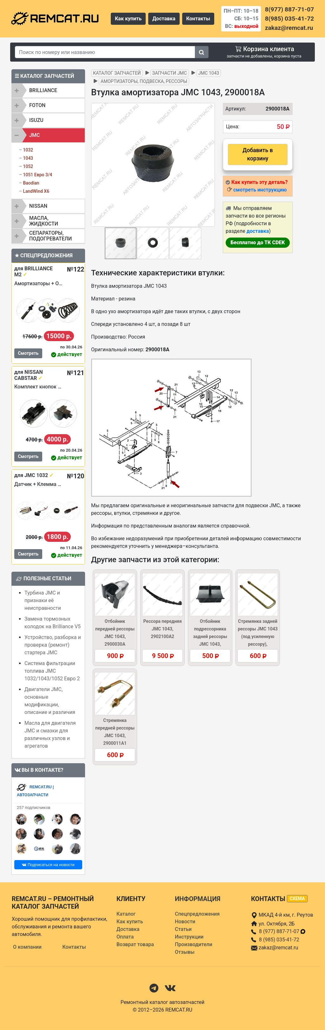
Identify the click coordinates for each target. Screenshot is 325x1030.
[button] (209, 165)
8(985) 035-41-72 (289, 18)
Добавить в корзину (257, 154)
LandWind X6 (36, 191)
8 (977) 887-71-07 (282, 931)
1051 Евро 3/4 (37, 174)
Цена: (232, 127)
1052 (28, 166)
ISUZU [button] (36, 120)
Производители (193, 944)
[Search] (105, 52)
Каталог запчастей (117, 73)
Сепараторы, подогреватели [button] (50, 236)
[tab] (48, 90)
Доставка (164, 19)
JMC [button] (34, 135)
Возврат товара (135, 944)
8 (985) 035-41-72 (279, 940)
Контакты (198, 19)
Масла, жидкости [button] (43, 221)
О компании (27, 947)
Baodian (31, 182)
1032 (28, 149)
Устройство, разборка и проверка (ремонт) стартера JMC (52, 645)
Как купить (128, 19)
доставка (258, 231)
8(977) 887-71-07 (289, 9)
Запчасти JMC (169, 73)
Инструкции (189, 937)
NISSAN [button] (38, 206)
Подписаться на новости (48, 864)
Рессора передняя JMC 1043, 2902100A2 (162, 629)
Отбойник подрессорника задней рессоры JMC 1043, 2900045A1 (210, 636)
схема (297, 898)
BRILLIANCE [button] (43, 90)
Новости (185, 922)
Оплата (125, 937)
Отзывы (185, 952)
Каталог (126, 914)
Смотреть (28, 353)
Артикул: (232, 109)
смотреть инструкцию (260, 190)
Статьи (183, 929)
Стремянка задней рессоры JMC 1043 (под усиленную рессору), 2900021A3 (258, 636)
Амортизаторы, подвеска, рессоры (144, 81)
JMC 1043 (208, 73)
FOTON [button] (37, 105)
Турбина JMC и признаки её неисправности (42, 600)
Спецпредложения (197, 914)
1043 (28, 158)
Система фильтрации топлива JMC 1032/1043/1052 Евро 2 (52, 671)
